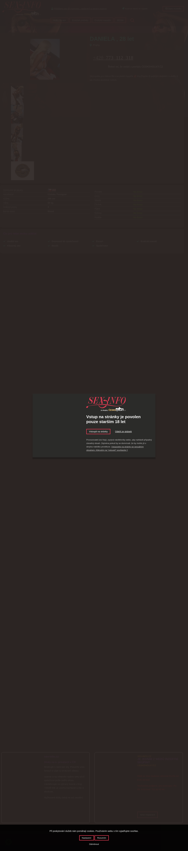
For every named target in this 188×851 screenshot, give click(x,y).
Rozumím (101, 838)
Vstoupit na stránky (98, 431)
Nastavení (86, 838)
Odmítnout (94, 844)
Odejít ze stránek (123, 431)
